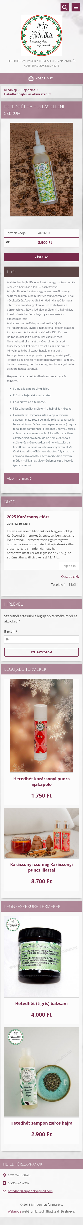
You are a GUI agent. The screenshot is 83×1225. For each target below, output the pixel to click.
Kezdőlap (10, 90)
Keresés (65, 7)
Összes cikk (70, 576)
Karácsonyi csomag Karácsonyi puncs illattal (41, 867)
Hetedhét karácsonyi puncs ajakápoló (41, 781)
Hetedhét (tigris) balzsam (41, 1003)
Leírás (11, 271)
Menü (76, 7)
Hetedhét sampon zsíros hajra (41, 1123)
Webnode (14, 1211)
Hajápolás (28, 90)
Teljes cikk (69, 566)
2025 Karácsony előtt (28, 517)
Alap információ (19, 478)
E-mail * (10, 631)
